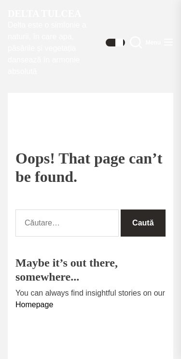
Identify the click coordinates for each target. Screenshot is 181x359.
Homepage (34, 304)
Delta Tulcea (44, 13)
